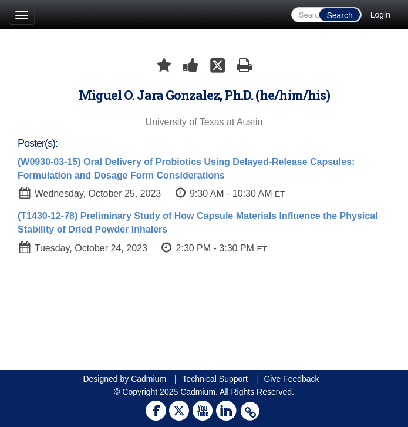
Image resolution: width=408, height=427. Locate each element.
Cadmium (148, 379)
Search (339, 15)
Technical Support (215, 379)
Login (380, 14)
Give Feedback (291, 379)
